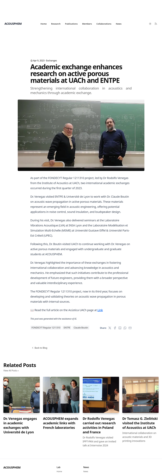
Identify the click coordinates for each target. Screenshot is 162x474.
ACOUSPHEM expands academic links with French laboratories (60, 423)
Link (100, 310)
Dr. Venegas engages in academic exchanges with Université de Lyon (20, 425)
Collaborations (103, 23)
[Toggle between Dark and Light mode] (150, 24)
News (118, 23)
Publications (71, 23)
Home (44, 23)
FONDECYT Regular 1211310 (46, 327)
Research (56, 23)
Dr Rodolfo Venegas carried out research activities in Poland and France (99, 425)
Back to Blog (39, 347)
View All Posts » (11, 370)
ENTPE (67, 327)
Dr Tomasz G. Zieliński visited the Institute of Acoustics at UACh (140, 423)
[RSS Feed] (156, 24)
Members (87, 23)
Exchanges (51, 60)
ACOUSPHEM (12, 467)
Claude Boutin (81, 327)
